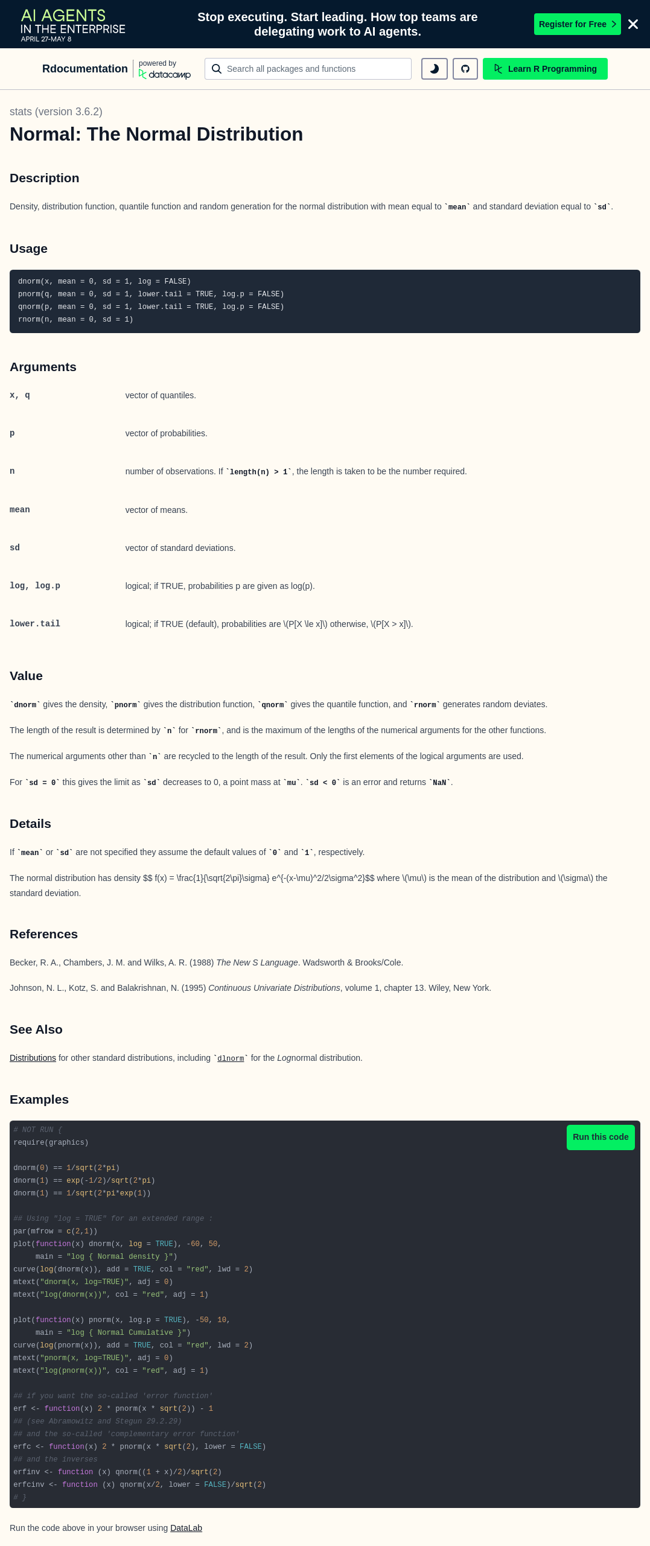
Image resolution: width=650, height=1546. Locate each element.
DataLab (186, 1528)
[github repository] (465, 69)
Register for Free (577, 24)
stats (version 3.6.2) (56, 112)
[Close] (633, 24)
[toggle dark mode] (434, 69)
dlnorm (230, 1059)
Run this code (601, 1137)
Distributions (33, 1058)
